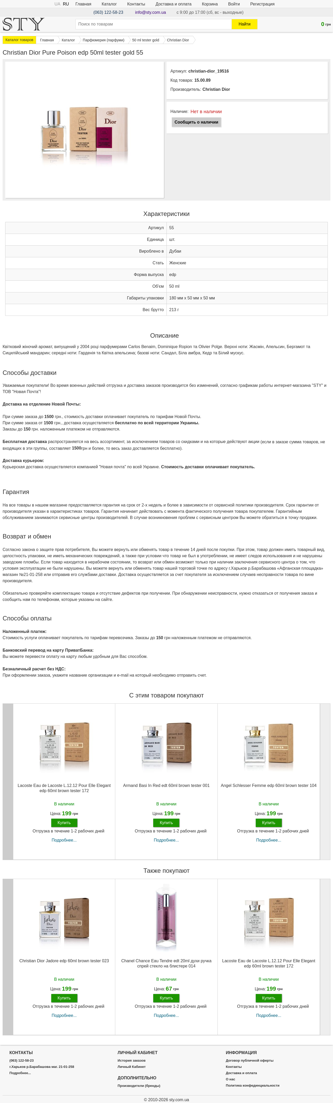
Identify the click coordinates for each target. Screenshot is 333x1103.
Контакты (136, 4)
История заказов (131, 1060)
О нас (230, 1079)
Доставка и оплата (173, 4)
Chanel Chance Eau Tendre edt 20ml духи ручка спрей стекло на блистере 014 (166, 963)
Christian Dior (216, 89)
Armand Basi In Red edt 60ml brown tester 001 (166, 785)
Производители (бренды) (139, 1086)
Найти (245, 24)
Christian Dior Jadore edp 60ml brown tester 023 (64, 961)
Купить (64, 822)
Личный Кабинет (132, 1067)
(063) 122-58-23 (108, 12)
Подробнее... (64, 840)
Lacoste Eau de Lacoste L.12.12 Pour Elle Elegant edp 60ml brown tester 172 (64, 788)
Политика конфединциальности (252, 1085)
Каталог (109, 4)
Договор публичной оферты (249, 1060)
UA (57, 4)
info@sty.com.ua (150, 12)
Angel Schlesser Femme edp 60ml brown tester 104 (269, 785)
